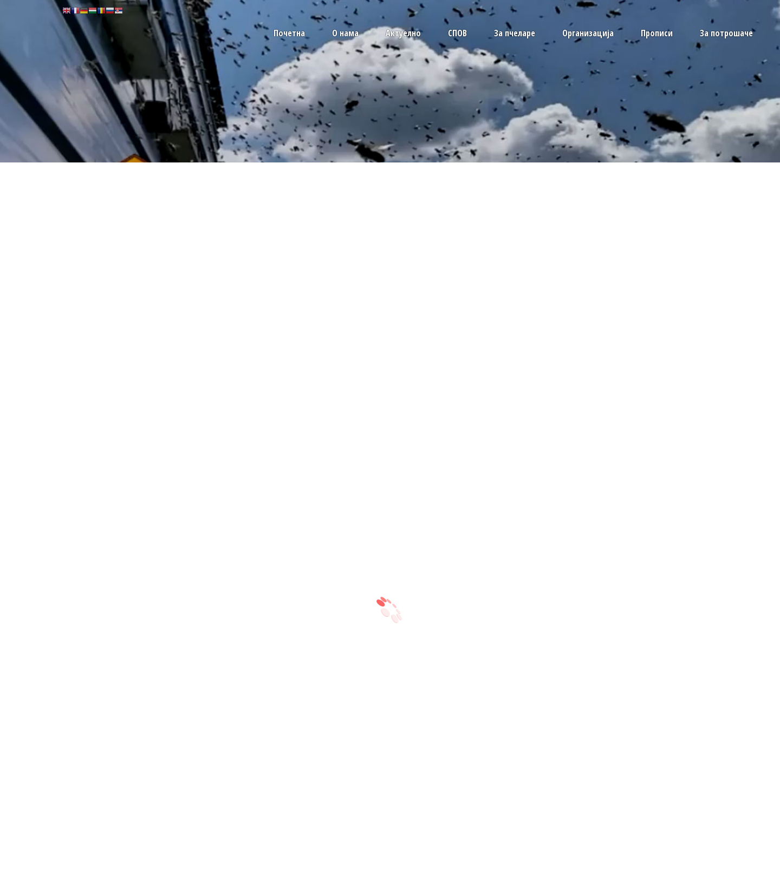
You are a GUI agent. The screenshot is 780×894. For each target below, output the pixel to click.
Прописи (657, 33)
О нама (345, 33)
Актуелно (403, 33)
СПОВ (457, 33)
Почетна (289, 33)
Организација (588, 33)
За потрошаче (726, 33)
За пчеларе (514, 33)
